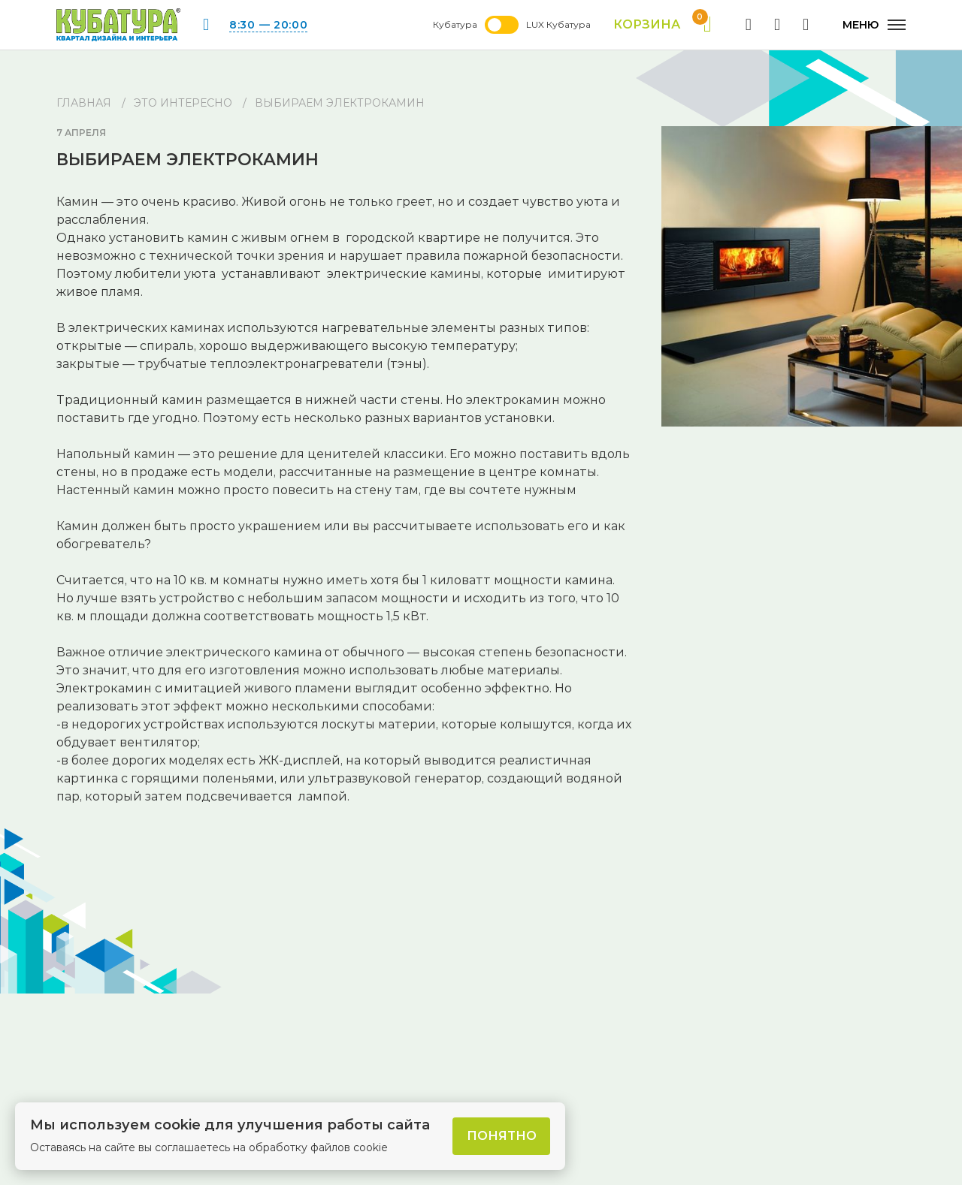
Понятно (502, 1136)
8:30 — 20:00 (268, 25)
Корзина (662, 25)
